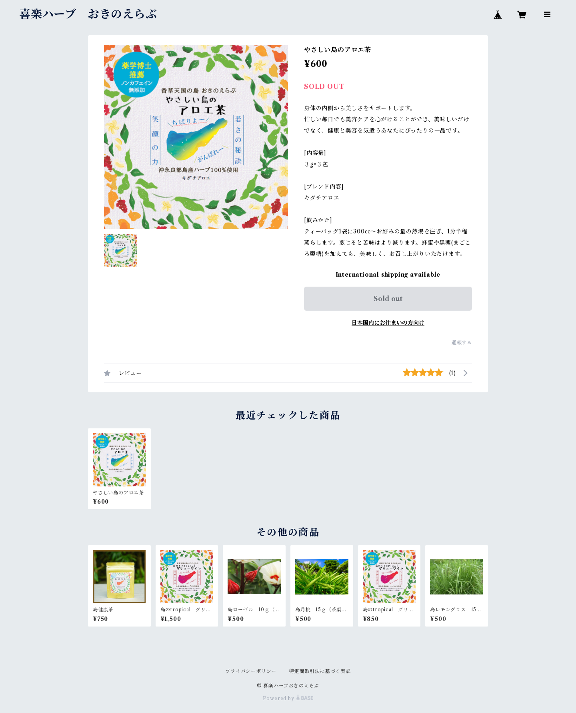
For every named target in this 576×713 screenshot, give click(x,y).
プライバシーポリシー (250, 671)
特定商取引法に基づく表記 (320, 671)
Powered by (288, 698)
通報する (462, 342)
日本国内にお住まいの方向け (388, 322)
